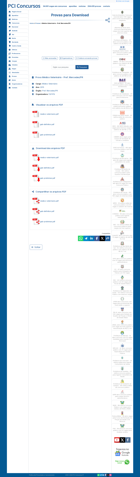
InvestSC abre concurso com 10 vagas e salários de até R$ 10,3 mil (122, 235)
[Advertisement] (52, 39)
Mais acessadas (49, 58)
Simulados (14, 72)
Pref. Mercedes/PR (50, 91)
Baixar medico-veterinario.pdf (70, 157)
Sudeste (13, 30)
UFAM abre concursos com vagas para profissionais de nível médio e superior (122, 301)
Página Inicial (15, 11)
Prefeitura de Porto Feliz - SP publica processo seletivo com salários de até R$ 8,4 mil (122, 104)
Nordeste (13, 42)
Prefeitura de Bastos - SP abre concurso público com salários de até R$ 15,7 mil (122, 39)
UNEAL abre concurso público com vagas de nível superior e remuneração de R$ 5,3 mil (122, 324)
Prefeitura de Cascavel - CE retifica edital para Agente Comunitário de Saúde (122, 360)
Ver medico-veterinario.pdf (70, 114)
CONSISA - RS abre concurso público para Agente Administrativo (122, 213)
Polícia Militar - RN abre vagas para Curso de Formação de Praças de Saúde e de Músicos (122, 416)
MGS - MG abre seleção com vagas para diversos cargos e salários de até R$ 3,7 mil (122, 125)
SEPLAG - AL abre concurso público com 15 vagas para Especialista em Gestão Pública (122, 348)
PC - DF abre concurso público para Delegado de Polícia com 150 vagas (122, 269)
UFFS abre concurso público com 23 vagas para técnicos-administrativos (122, 258)
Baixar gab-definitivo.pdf (70, 167)
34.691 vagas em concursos (55, 6)
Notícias (13, 19)
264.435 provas (94, 6)
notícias (82, 6)
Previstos (13, 57)
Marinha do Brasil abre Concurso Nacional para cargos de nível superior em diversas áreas (122, 28)
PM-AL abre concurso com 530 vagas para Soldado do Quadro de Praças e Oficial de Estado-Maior (122, 313)
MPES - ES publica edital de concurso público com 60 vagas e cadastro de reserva (122, 202)
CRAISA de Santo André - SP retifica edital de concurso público (122, 115)
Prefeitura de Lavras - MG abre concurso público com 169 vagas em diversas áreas (122, 192)
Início (32, 23)
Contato (13, 87)
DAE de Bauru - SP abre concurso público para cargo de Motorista (122, 82)
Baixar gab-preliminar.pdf (70, 178)
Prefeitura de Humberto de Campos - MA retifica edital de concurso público (122, 383)
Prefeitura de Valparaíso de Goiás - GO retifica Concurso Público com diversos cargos (122, 290)
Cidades (13, 65)
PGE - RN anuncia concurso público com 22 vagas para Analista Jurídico (122, 428)
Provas (13, 76)
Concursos (14, 23)
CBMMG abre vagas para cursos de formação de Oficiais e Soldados (122, 136)
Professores (14, 53)
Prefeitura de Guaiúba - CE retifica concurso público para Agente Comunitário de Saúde (122, 372)
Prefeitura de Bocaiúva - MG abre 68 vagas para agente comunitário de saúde (122, 158)
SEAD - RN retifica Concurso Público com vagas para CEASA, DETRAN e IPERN (122, 405)
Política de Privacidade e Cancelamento (41, 475)
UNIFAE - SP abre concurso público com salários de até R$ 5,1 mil (122, 61)
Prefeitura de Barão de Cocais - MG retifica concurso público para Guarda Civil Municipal (122, 169)
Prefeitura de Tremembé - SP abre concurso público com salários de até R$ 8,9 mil (122, 72)
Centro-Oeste (15, 45)
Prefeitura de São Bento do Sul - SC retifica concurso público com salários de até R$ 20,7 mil (122, 246)
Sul (11, 34)
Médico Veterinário (49, 84)
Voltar (36, 247)
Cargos (13, 61)
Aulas (12, 80)
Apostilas (13, 15)
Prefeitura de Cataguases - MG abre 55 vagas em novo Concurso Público (122, 181)
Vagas (12, 68)
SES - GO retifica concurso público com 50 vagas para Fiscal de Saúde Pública (122, 279)
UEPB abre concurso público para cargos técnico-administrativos (122, 394)
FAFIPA (52, 94)
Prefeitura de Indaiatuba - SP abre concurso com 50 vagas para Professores (122, 93)
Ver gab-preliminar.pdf (70, 134)
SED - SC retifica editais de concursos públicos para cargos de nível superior (122, 224)
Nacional (13, 27)
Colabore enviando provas (86, 58)
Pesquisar (82, 67)
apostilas (73, 6)
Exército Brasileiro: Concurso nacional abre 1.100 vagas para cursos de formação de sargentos (122, 15)
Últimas (13, 49)
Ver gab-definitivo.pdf (70, 124)
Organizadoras (15, 84)
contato (106, 6)
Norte (12, 38)
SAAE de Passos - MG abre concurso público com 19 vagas (122, 147)
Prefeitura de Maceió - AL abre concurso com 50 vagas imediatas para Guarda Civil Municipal (122, 336)
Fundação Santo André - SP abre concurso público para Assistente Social (122, 50)
